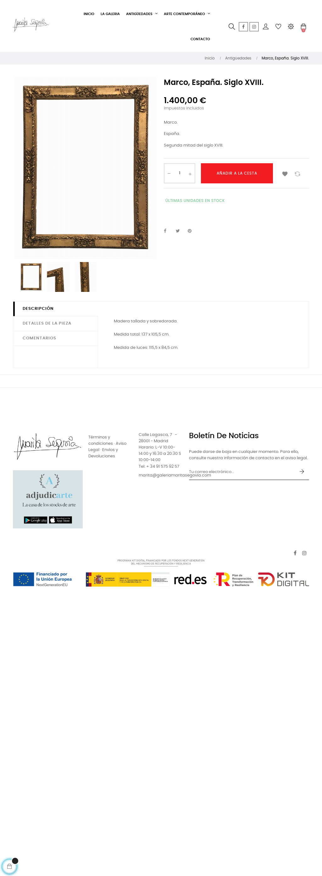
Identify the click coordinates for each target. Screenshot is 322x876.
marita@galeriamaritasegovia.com (175, 475)
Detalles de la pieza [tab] (47, 323)
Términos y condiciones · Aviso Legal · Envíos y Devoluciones (107, 446)
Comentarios (39, 338)
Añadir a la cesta (237, 173)
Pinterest (192, 231)
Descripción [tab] (38, 309)
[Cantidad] (179, 173)
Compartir (168, 231)
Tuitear (180, 231)
